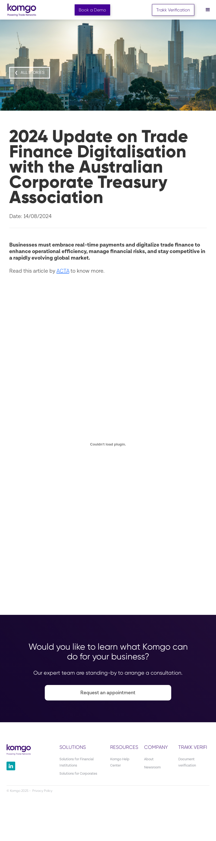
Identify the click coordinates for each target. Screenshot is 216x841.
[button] (208, 10)
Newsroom (152, 767)
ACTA (62, 271)
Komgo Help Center (119, 762)
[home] (21, 9)
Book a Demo (92, 10)
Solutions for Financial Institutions (76, 762)
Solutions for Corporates (78, 773)
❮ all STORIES (30, 72)
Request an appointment (107, 693)
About (149, 759)
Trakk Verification (173, 10)
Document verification (187, 762)
